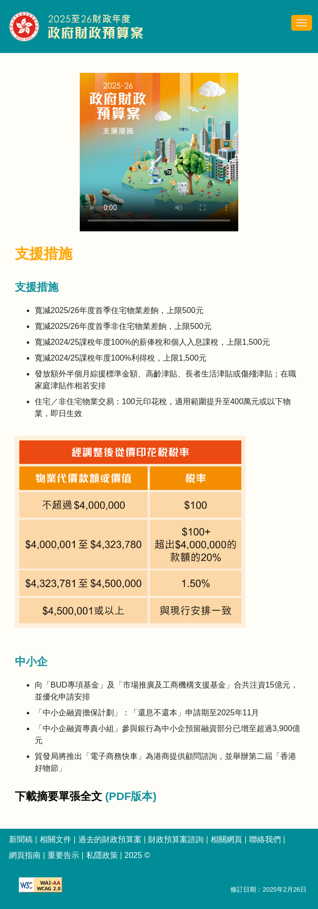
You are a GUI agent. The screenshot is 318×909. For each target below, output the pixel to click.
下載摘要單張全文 (60, 796)
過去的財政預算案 (110, 839)
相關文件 (55, 839)
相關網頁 (226, 839)
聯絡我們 (265, 839)
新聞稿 (21, 839)
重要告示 (63, 855)
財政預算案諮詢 (176, 839)
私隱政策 (102, 855)
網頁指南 (25, 855)
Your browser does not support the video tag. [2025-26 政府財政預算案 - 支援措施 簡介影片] (159, 152)
